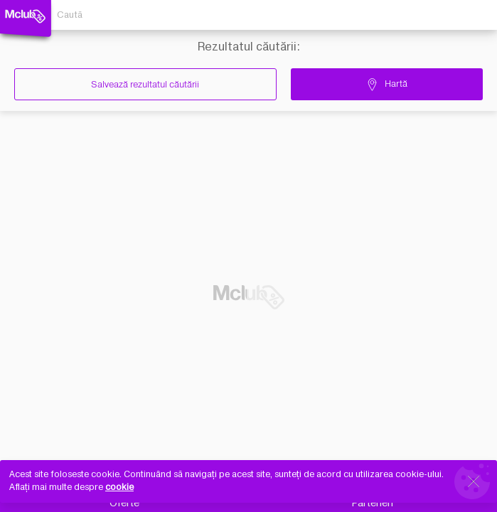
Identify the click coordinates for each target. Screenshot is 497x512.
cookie (119, 487)
